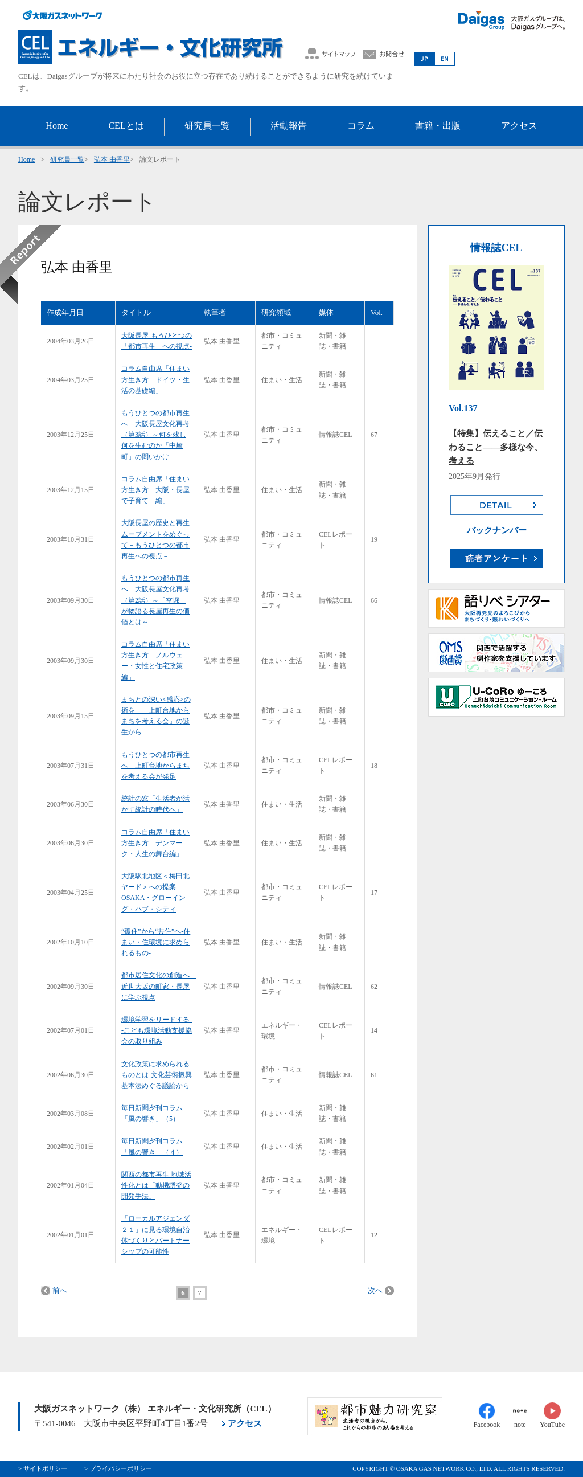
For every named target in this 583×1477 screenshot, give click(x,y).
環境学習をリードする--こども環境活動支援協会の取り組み (156, 1030)
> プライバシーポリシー (118, 1468)
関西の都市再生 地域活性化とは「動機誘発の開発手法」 (156, 1185)
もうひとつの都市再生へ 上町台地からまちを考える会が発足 (155, 765)
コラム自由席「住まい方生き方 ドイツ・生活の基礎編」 (155, 379)
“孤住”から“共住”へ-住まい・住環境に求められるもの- (155, 942)
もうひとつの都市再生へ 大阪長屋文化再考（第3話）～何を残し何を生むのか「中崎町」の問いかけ (155, 435)
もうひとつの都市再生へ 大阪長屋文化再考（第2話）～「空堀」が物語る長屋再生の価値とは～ (155, 600)
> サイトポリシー (42, 1468)
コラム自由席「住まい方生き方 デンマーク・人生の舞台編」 (155, 843)
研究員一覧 (67, 159)
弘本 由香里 (112, 159)
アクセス (245, 1423)
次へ (375, 1290)
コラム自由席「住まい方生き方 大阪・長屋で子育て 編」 (155, 490)
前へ (59, 1290)
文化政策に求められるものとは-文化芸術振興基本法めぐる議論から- (156, 1075)
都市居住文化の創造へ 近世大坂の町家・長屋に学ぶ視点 (158, 986)
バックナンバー (497, 530)
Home (26, 159)
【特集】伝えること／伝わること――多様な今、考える (496, 447)
